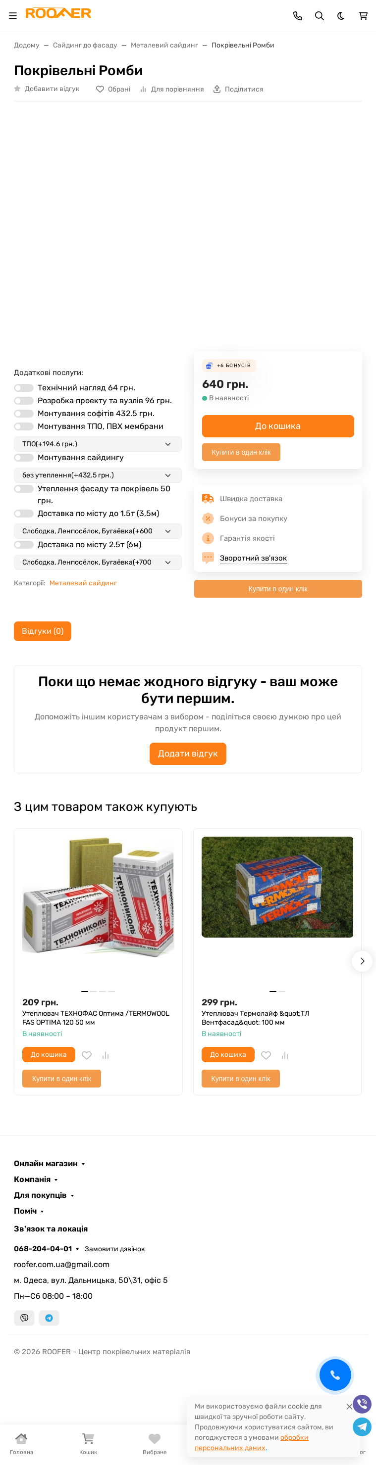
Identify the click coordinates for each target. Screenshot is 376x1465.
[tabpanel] (188, 719)
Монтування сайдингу (81, 457)
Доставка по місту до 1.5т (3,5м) (98, 513)
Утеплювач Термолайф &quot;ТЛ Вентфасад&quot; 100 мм (256, 1018)
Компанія (32, 1179)
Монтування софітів (96, 413)
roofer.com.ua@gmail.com (61, 1264)
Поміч (25, 1211)
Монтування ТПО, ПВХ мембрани (100, 426)
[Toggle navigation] (13, 16)
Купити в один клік (241, 452)
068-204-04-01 (43, 1248)
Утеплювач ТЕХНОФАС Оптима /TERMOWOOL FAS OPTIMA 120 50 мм (95, 1018)
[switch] (24, 388)
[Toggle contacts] (298, 16)
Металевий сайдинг (83, 583)
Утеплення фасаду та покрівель (104, 494)
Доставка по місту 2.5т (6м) (89, 544)
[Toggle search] (319, 16)
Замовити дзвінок (115, 1249)
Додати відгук (188, 753)
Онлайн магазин (46, 1164)
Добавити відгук (52, 89)
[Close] (349, 1406)
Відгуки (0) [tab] (42, 631)
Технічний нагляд (86, 387)
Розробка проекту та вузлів (105, 400)
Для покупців (40, 1195)
